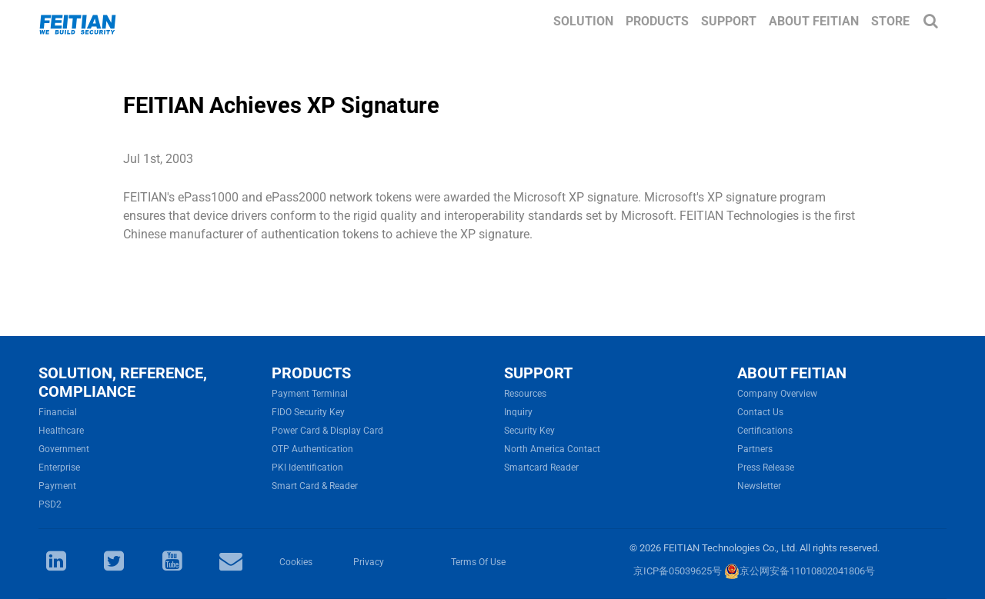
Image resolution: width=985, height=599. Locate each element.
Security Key (529, 430)
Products (657, 21)
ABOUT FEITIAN (791, 373)
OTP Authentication (312, 449)
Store (890, 21)
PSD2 (50, 504)
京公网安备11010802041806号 (799, 571)
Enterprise (59, 467)
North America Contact (552, 449)
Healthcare (61, 430)
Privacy (368, 562)
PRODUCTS (311, 373)
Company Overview (777, 393)
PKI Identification (307, 467)
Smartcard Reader (541, 467)
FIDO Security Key (308, 412)
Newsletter (759, 486)
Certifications (765, 430)
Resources (525, 393)
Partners (755, 449)
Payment (57, 486)
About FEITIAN (814, 21)
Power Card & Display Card (327, 430)
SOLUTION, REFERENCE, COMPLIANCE (122, 382)
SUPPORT (538, 373)
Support (728, 21)
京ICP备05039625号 (677, 571)
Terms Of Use (478, 562)
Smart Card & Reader (315, 486)
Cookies (295, 562)
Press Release (765, 467)
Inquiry (518, 412)
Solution (583, 21)
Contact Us (760, 412)
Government (63, 449)
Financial (57, 412)
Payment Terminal (310, 393)
